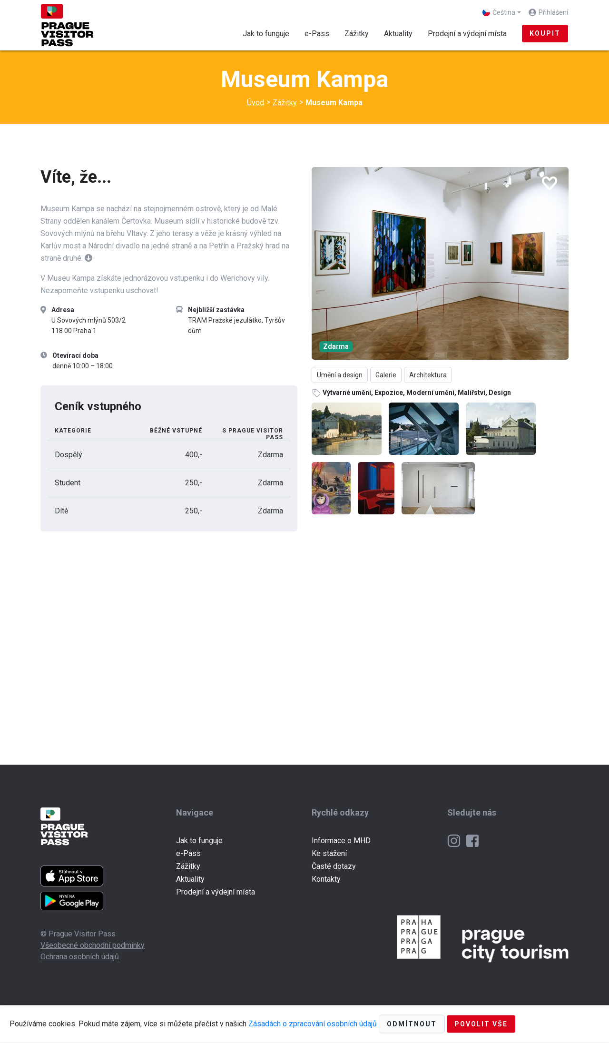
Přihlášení (553, 12)
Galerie (385, 375)
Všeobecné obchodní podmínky (92, 945)
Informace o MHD (341, 840)
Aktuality (398, 33)
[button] (88, 258)
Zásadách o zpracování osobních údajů (312, 1023)
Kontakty (326, 879)
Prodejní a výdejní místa (467, 33)
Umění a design (340, 375)
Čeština (498, 12)
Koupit (545, 33)
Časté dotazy (334, 866)
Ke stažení (329, 853)
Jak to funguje (266, 33)
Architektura (428, 375)
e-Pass (316, 33)
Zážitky (360, 32)
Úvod (255, 102)
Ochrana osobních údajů (79, 956)
